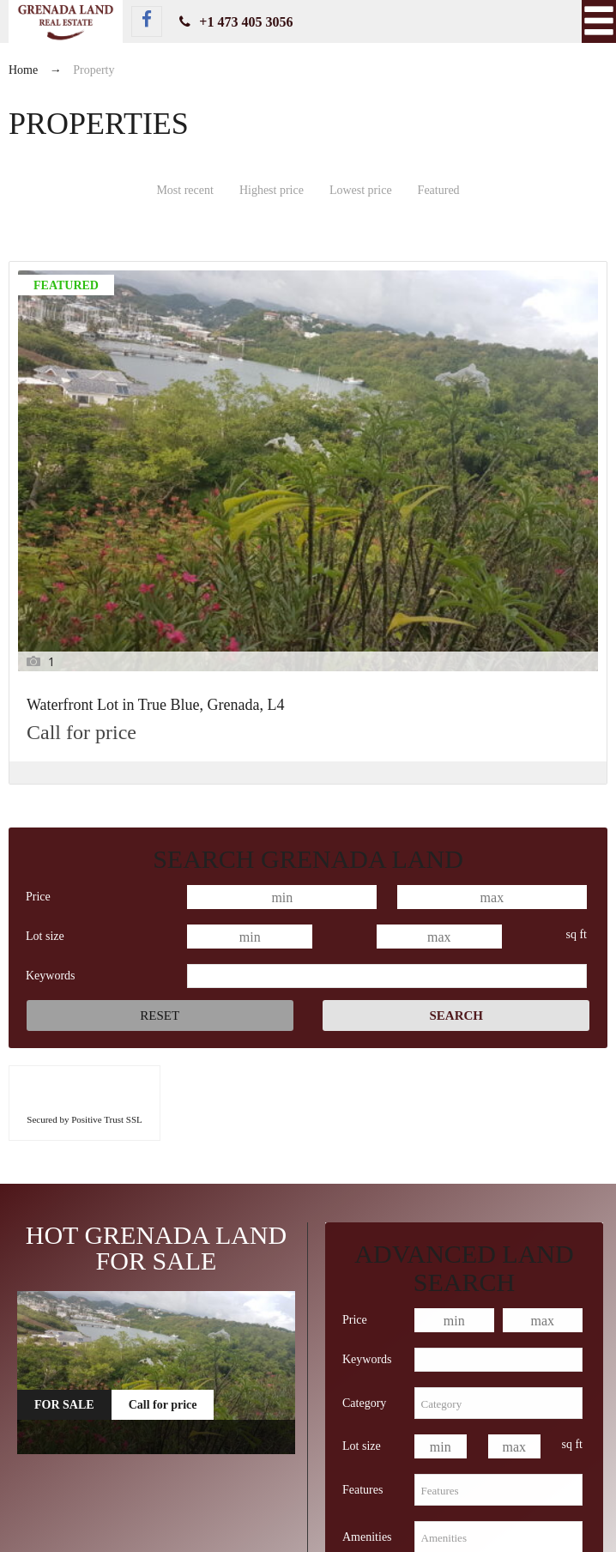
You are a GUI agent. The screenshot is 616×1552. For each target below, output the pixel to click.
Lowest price (360, 190)
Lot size (45, 665)
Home (23, 70)
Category (364, 1132)
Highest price (271, 190)
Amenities (367, 1266)
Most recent (184, 190)
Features (362, 1219)
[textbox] (498, 1133)
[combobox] (498, 1133)
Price (38, 626)
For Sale (64, 1135)
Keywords (50, 705)
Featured (439, 190)
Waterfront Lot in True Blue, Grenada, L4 (96, 429)
